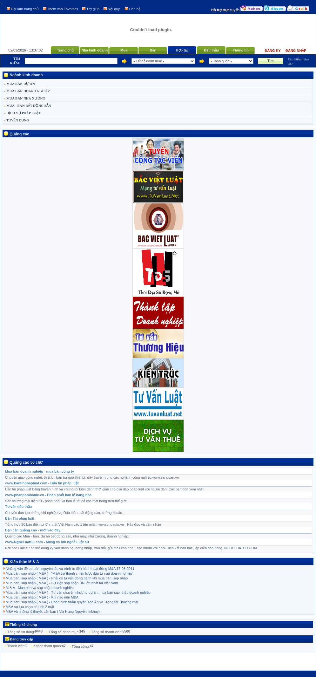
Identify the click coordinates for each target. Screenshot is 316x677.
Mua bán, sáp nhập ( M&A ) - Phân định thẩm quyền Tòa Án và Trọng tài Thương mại (72, 602)
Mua (123, 50)
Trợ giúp (92, 9)
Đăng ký (273, 50)
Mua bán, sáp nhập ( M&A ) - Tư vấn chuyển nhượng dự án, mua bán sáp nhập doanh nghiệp (78, 592)
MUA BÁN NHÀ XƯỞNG (24, 98)
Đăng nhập (296, 50)
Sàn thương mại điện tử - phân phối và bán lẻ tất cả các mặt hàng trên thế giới (65, 501)
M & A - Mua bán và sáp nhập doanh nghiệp (40, 588)
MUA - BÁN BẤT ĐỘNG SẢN (27, 105)
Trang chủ (65, 50)
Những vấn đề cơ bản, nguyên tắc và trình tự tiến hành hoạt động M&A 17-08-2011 (70, 569)
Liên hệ (134, 9)
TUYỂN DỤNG (16, 120)
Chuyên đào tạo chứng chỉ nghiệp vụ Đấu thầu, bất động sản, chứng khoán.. (64, 513)
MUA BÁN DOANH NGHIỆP (27, 91)
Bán (153, 50)
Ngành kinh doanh (26, 75)
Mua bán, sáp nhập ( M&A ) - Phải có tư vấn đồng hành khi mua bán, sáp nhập (67, 578)
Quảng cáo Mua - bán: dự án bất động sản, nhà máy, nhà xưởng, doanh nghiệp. (67, 536)
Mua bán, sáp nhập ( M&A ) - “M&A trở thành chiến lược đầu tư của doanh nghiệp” (69, 573)
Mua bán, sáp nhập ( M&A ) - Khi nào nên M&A (42, 597)
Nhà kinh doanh (95, 50)
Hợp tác (182, 50)
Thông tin (241, 50)
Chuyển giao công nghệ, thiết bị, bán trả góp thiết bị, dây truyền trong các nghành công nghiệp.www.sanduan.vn (92, 477)
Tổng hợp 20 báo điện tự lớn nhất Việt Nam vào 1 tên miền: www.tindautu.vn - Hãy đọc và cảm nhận (83, 524)
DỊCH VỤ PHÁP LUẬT (22, 113)
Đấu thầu (211, 50)
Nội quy (114, 9)
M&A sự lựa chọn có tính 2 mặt (30, 607)
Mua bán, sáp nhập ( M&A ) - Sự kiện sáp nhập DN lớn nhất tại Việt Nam (62, 583)
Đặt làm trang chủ (25, 9)
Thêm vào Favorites (62, 9)
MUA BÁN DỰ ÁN (19, 83)
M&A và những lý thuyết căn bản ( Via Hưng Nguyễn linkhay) (53, 611)
